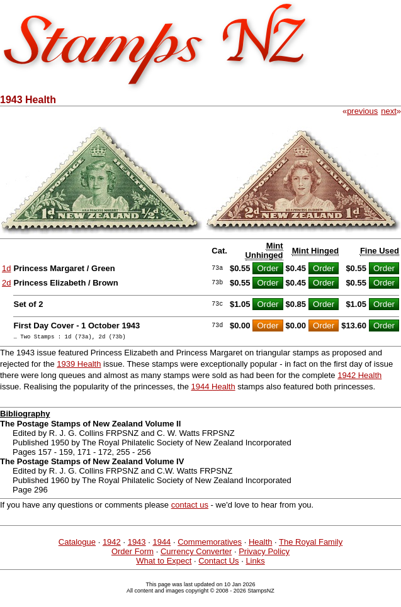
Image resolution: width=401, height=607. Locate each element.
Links (255, 562)
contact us (189, 506)
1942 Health (359, 377)
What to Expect (163, 562)
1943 (137, 544)
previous (362, 111)
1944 (161, 544)
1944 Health (213, 388)
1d (6, 268)
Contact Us (218, 562)
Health (261, 544)
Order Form (132, 553)
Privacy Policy (264, 553)
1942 (112, 544)
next (389, 111)
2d (6, 282)
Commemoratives (210, 544)
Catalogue (77, 544)
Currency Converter (196, 553)
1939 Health (79, 365)
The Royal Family (310, 544)
